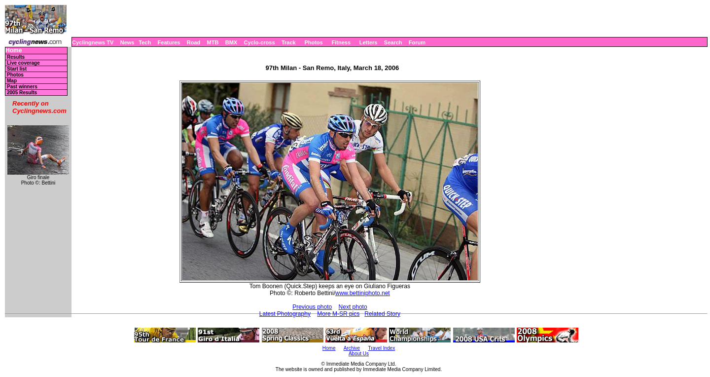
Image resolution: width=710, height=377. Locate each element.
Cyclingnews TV (92, 42)
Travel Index (381, 348)
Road (194, 42)
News (127, 42)
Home (13, 50)
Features (169, 42)
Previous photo (312, 306)
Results (16, 57)
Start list (17, 69)
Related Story (382, 313)
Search (393, 42)
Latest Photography (285, 313)
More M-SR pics (338, 313)
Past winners (22, 86)
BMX (231, 42)
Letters (368, 42)
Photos (313, 42)
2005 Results (22, 92)
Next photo (353, 306)
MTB (213, 42)
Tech (145, 42)
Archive (352, 348)
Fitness (341, 42)
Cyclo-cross (259, 42)
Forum (417, 42)
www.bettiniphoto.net (362, 293)
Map (12, 80)
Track (289, 42)
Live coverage (23, 63)
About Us (359, 353)
